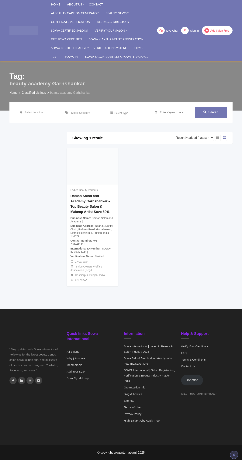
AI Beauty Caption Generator (75, 13)
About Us (74, 4)
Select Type (121, 113)
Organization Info (134, 387)
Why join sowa (76, 358)
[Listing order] (193, 138)
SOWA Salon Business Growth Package (116, 56)
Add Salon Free (216, 30)
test (54, 56)
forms (138, 48)
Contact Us (188, 366)
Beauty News (115, 13)
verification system (109, 48)
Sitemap (129, 400)
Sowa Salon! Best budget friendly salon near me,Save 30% (148, 361)
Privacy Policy (132, 414)
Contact (96, 4)
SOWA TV (71, 56)
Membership (74, 364)
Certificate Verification (70, 21)
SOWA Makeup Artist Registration (116, 39)
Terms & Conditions (193, 359)
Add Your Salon (76, 371)
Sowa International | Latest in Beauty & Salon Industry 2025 (148, 349)
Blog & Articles (133, 394)
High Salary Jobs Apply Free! (142, 420)
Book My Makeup (78, 378)
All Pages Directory (113, 21)
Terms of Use (132, 407)
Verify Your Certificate (194, 346)
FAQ (184, 353)
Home (55, 4)
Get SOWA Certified (66, 39)
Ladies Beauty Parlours (84, 190)
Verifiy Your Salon (110, 30)
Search (210, 112)
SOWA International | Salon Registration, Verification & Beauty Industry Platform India (149, 375)
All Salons (73, 351)
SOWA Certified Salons (69, 30)
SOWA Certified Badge (69, 48)
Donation (192, 380)
